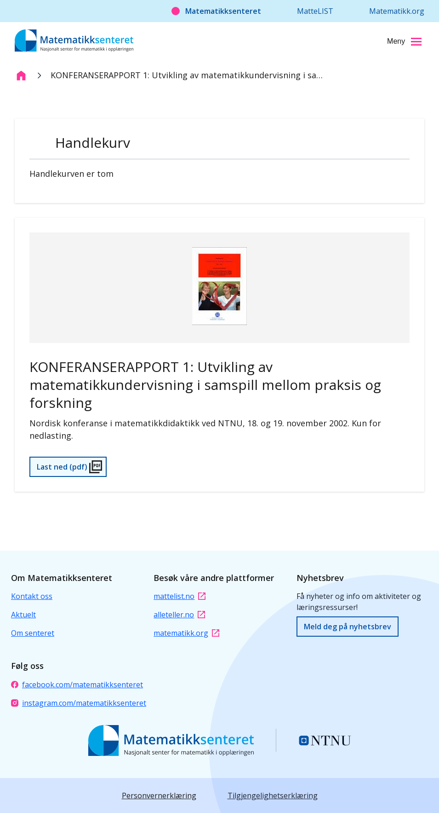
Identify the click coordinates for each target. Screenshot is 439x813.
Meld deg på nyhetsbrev (347, 626)
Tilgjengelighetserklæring (273, 795)
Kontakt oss (31, 596)
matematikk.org (186, 633)
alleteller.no (179, 615)
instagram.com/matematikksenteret (78, 703)
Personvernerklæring (159, 795)
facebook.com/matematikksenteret (77, 684)
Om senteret (32, 633)
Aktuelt (23, 615)
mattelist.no (179, 596)
